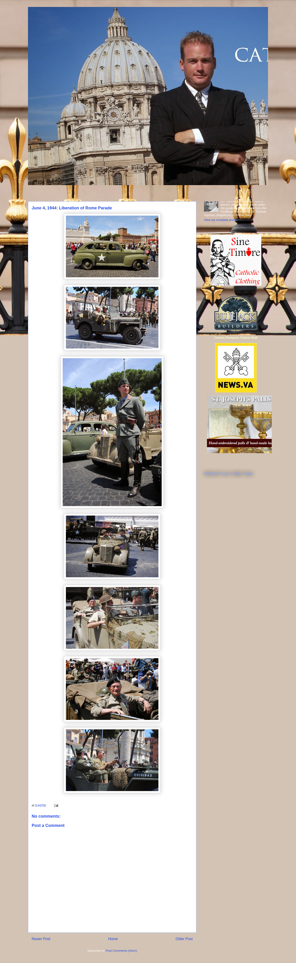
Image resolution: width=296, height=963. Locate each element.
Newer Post (41, 939)
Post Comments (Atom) (121, 950)
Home (113, 939)
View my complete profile (220, 220)
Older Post (184, 939)
